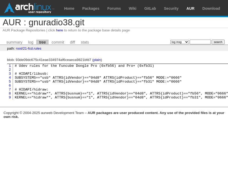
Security (171, 8)
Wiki (133, 8)
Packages (91, 8)
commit (58, 42)
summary (14, 42)
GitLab (150, 8)
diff (72, 42)
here (59, 30)
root (19, 48)
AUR (190, 8)
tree (42, 42)
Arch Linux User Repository (29, 8)
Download (211, 8)
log (31, 42)
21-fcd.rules (32, 48)
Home (69, 8)
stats (85, 42)
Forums (114, 8)
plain (97, 60)
